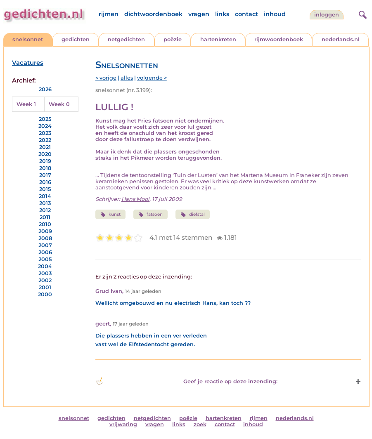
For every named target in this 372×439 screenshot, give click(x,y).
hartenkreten (218, 39)
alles (127, 78)
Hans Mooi (135, 199)
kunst (110, 214)
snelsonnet (27, 39)
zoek (200, 424)
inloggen (326, 15)
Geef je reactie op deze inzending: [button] (186, 381)
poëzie (172, 39)
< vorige (105, 78)
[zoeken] (362, 13)
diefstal (192, 214)
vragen (198, 14)
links (222, 14)
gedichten (76, 39)
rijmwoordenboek (278, 39)
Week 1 (26, 104)
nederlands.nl (341, 39)
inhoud (275, 14)
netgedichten (126, 39)
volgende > (152, 78)
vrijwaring (123, 424)
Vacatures (27, 62)
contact (246, 14)
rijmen (108, 14)
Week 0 (59, 104)
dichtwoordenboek (153, 14)
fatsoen (150, 214)
